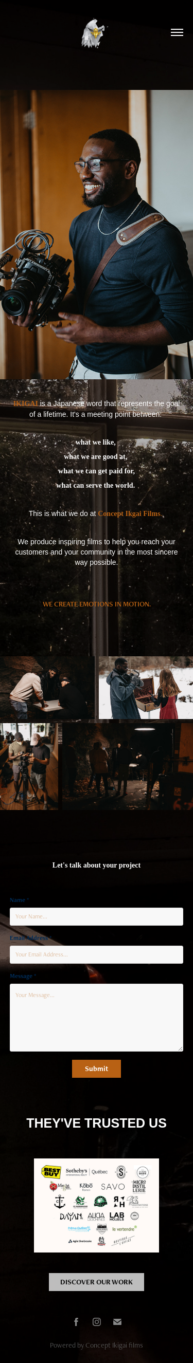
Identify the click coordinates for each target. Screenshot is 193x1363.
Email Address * (30, 938)
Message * (23, 976)
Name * (19, 900)
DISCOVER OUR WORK (96, 1281)
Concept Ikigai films (114, 1345)
